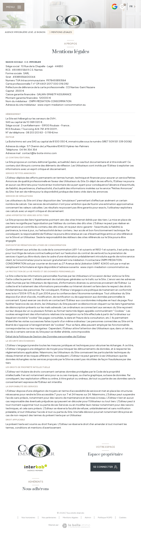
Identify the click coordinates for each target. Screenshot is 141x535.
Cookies (122, 517)
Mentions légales (70, 517)
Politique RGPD (105, 517)
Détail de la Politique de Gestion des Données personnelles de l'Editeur (46, 336)
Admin (88, 517)
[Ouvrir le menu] (13, 7)
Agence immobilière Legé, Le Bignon (25, 32)
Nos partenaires (49, 517)
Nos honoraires (28, 517)
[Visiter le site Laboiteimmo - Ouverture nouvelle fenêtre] (76, 526)
